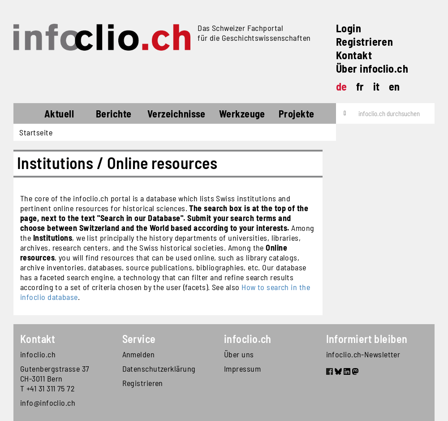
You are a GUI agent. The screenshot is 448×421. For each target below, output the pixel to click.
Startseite (29, 114)
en (394, 86)
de (341, 86)
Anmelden (138, 354)
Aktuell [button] (59, 113)
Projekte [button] (296, 113)
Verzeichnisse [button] (176, 113)
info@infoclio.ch (47, 403)
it (376, 86)
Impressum (242, 368)
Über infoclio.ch (372, 68)
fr (360, 86)
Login (348, 28)
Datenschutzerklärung (159, 368)
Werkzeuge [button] (242, 113)
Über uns (239, 354)
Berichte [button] (114, 113)
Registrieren (364, 41)
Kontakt (354, 54)
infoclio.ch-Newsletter (363, 354)
